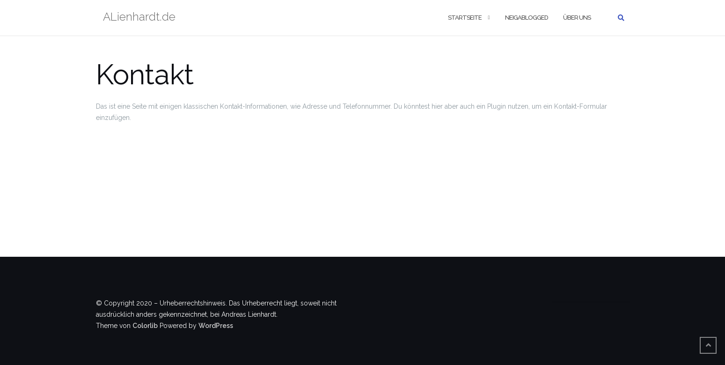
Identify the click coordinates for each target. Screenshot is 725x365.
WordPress (215, 325)
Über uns (577, 17)
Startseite (465, 17)
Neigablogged (526, 17)
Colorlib (145, 325)
